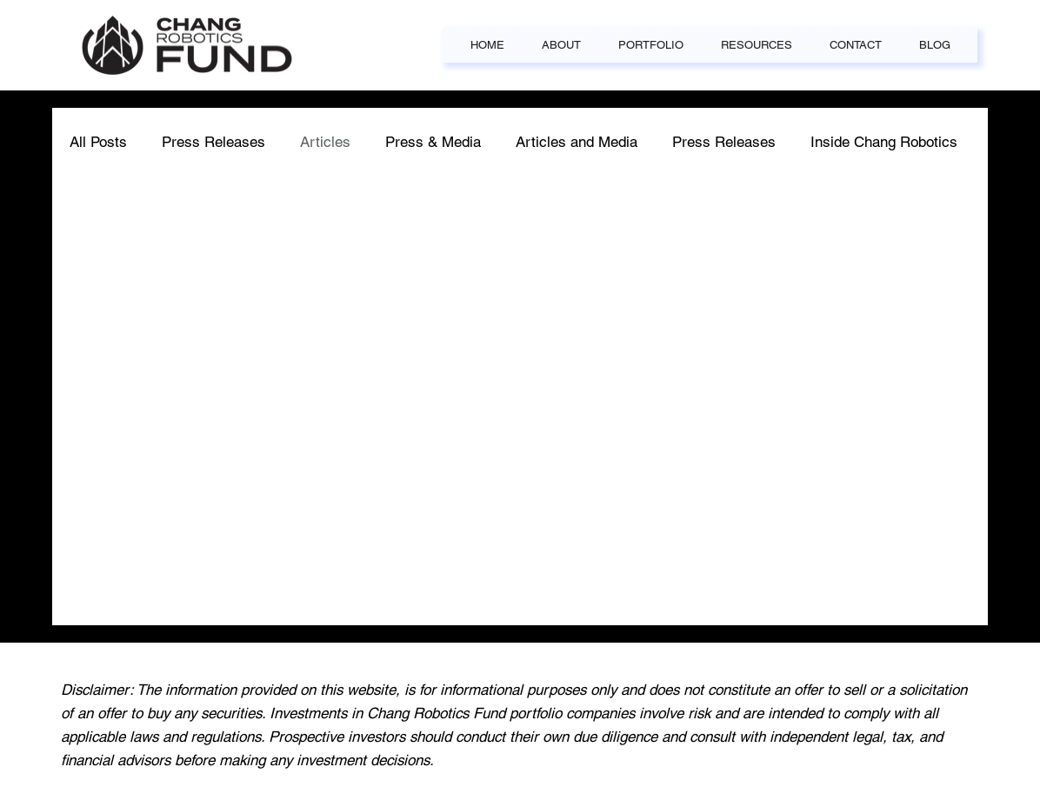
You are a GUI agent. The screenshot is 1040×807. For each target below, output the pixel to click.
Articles (325, 141)
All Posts (98, 141)
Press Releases (213, 141)
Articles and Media (576, 141)
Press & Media (433, 141)
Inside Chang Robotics (883, 141)
